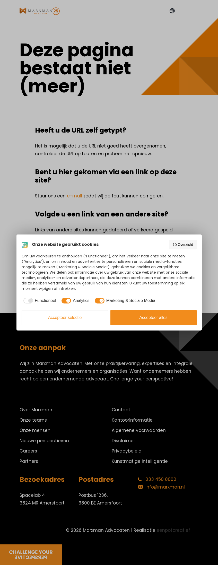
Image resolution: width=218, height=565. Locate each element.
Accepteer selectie (65, 317)
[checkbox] (39, 301)
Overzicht (183, 244)
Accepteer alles (153, 317)
